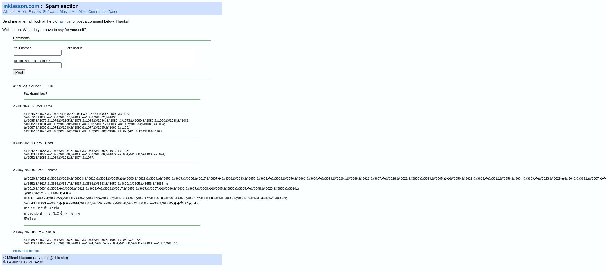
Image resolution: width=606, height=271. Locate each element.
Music (64, 11)
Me (73, 11)
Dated (113, 11)
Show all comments (26, 254)
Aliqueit (9, 11)
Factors (35, 11)
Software (50, 11)
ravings (65, 21)
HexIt (22, 11)
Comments (97, 11)
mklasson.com (21, 6)
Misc (82, 11)
